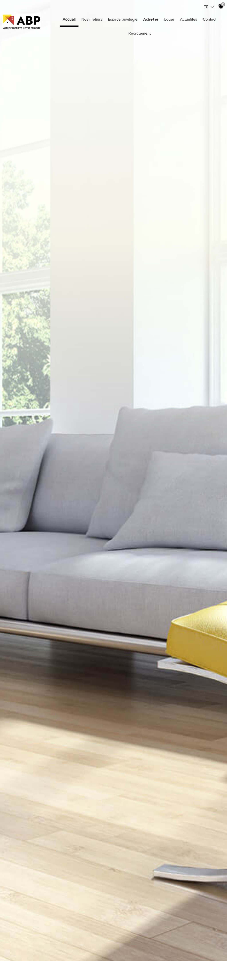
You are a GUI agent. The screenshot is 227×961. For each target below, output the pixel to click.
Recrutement (139, 33)
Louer (169, 19)
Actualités (188, 19)
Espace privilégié (122, 19)
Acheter (151, 19)
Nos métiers (91, 19)
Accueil (69, 19)
